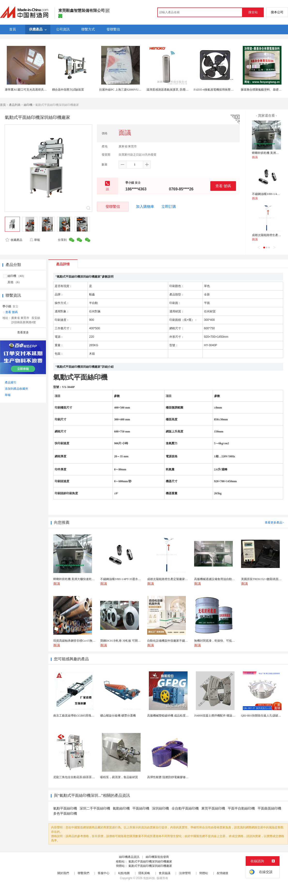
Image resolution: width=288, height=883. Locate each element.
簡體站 (203, 873)
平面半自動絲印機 (241, 808)
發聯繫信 (113, 206)
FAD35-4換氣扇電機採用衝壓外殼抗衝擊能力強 (224, 89)
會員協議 (164, 873)
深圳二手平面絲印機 (95, 808)
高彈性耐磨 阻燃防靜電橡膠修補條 (169, 777)
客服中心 (103, 873)
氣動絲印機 (121, 808)
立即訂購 (168, 206)
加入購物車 (145, 206)
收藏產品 (13, 240)
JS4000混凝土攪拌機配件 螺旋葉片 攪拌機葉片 (223, 715)
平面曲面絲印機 (269, 808)
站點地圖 (124, 873)
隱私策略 (144, 873)
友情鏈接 (222, 873)
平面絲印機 (140, 808)
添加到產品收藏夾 (16, 388)
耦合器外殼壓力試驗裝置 (68, 89)
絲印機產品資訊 (129, 857)
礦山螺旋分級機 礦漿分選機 (118, 715)
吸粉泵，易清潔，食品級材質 (119, 777)
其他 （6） (14, 282)
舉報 (35, 240)
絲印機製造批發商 (157, 857)
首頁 (3, 105)
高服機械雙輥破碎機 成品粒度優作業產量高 (175, 715)
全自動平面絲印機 (185, 808)
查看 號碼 (223, 186)
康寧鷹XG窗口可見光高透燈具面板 (27, 89)
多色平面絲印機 (65, 813)
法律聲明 (185, 873)
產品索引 (10, 382)
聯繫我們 (83, 873)
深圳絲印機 (160, 808)
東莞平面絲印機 (213, 808)
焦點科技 (149, 878)
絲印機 (28, 105)
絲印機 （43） (17, 276)
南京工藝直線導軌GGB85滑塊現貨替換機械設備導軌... (87, 715)
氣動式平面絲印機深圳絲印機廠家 (150, 861)
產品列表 (15, 105)
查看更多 (23, 332)
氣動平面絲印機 (65, 808)
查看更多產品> (274, 522)
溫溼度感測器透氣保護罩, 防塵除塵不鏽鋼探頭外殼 (179, 89)
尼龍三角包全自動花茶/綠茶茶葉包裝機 (78, 777)
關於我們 (63, 873)
